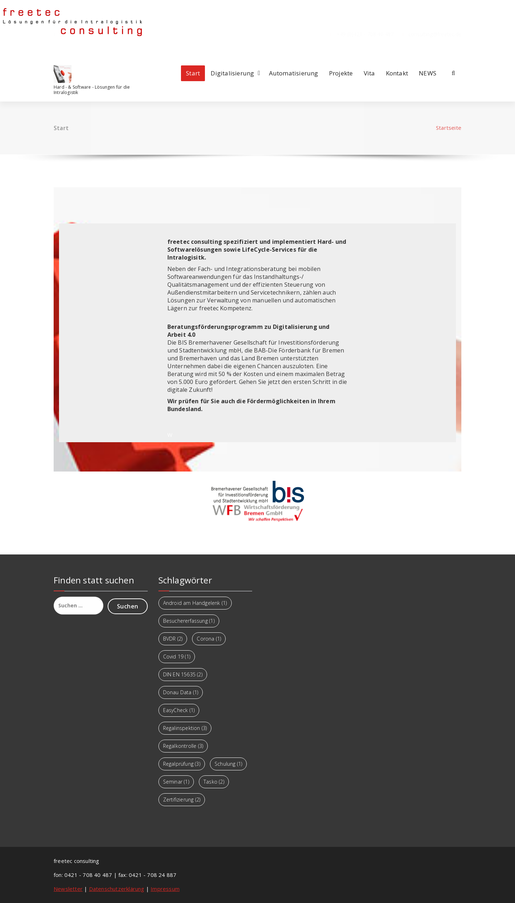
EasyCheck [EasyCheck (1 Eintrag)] (179, 710)
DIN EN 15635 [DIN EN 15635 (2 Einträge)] (182, 674)
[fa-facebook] (54, 48)
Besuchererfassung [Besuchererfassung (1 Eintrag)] (189, 620)
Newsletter (68, 888)
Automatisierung (293, 73)
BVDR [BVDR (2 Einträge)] (173, 638)
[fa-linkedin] (63, 48)
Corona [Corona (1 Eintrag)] (209, 638)
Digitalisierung (232, 73)
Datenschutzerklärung (116, 888)
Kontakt (397, 73)
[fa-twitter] (72, 48)
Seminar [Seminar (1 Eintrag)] (176, 781)
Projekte (341, 73)
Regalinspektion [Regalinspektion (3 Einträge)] (185, 728)
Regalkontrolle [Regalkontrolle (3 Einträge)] (183, 745)
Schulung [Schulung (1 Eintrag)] (228, 763)
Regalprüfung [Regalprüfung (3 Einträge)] (181, 763)
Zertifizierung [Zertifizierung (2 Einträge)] (182, 799)
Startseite (448, 127)
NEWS (427, 73)
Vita (369, 73)
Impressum (165, 888)
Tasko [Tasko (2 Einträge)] (213, 781)
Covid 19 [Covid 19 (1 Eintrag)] (176, 656)
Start (193, 73)
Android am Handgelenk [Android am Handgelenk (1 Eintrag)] (195, 602)
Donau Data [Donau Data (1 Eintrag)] (180, 692)
